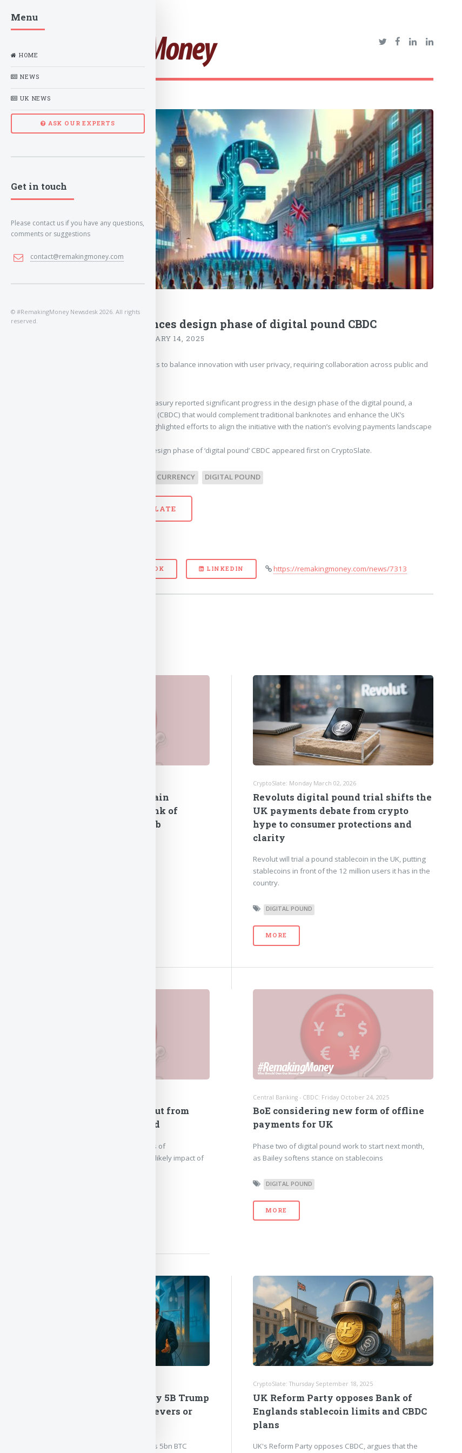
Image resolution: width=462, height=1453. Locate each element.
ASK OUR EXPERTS (78, 123)
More (275, 935)
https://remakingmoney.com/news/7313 (340, 569)
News (25, 77)
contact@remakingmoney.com (77, 256)
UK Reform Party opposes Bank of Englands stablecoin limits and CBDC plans (340, 1411)
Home (24, 55)
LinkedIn (221, 568)
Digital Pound (232, 477)
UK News (31, 98)
